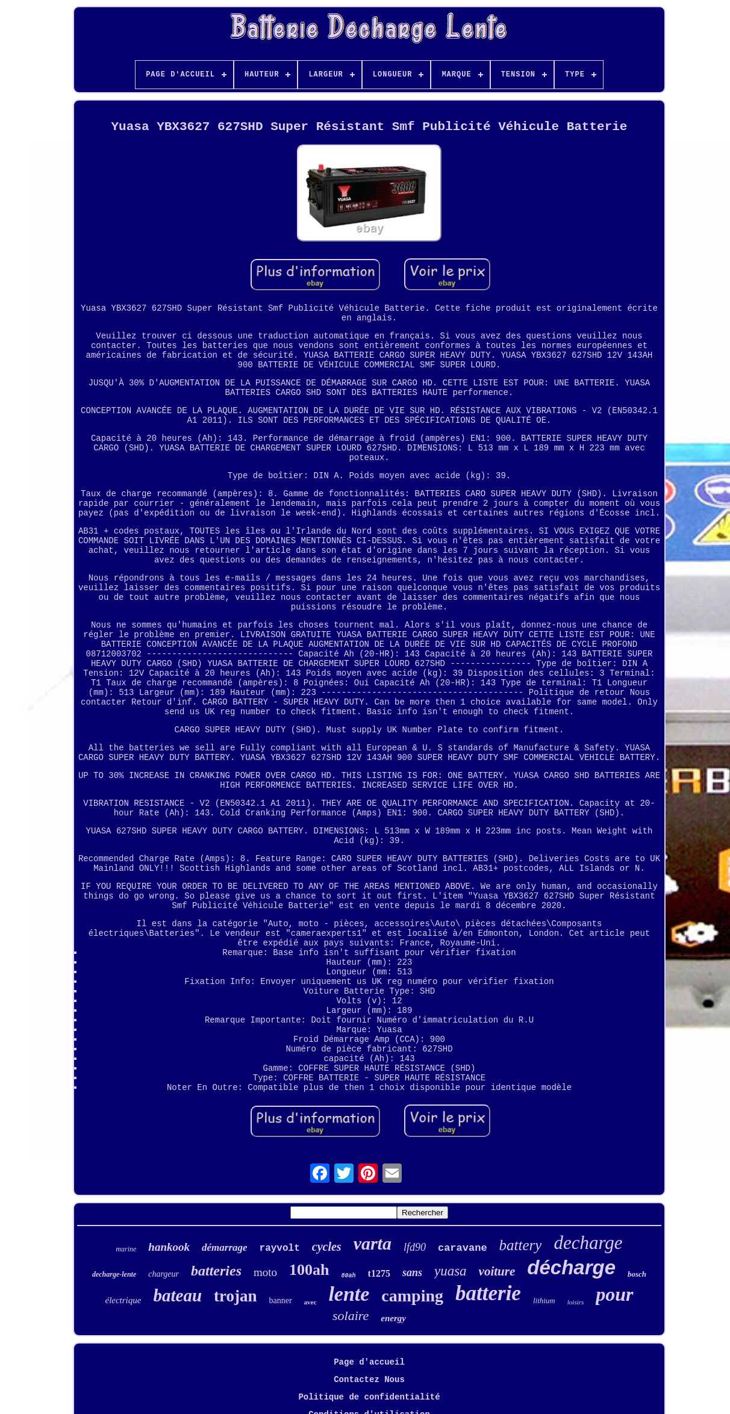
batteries (216, 1271)
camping (412, 1295)
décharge (571, 1267)
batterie (488, 1293)
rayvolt (280, 1248)
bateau (177, 1295)
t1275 (379, 1273)
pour (614, 1294)
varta (373, 1243)
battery (520, 1245)
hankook (169, 1247)
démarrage (225, 1247)
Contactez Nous (369, 1379)
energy (393, 1318)
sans (412, 1272)
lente (348, 1294)
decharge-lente (114, 1274)
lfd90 (415, 1247)
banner (280, 1300)
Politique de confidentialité (369, 1397)
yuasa (450, 1271)
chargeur (163, 1274)
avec (310, 1302)
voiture (497, 1271)
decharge (588, 1242)
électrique (123, 1300)
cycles (327, 1246)
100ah (309, 1270)
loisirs (575, 1302)
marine (126, 1249)
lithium (544, 1300)
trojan (235, 1296)
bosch (637, 1274)
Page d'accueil (369, 1362)
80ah (349, 1275)
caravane (462, 1248)
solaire (350, 1315)
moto (265, 1272)
